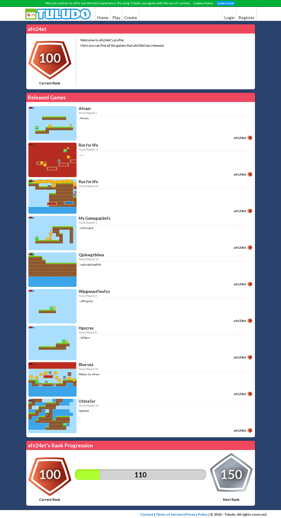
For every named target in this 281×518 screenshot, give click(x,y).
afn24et (240, 138)
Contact (146, 514)
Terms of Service (169, 514)
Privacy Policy (196, 514)
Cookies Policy (203, 3)
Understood (225, 3)
